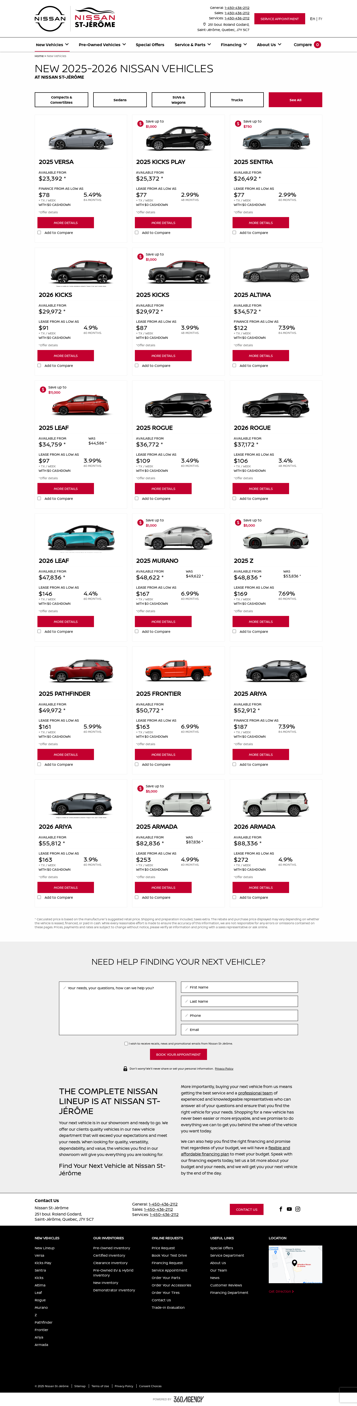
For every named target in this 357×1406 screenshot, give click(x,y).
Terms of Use (100, 1386)
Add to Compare (59, 232)
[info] (117, 1008)
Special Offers (150, 45)
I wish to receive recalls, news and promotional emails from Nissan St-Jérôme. (181, 1043)
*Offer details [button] (48, 212)
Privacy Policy (224, 1068)
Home (39, 56)
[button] (279, 18)
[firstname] (239, 987)
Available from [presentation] (52, 172)
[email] (239, 1029)
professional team (255, 1093)
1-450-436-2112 (237, 7)
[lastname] (239, 1001)
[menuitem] (52, 44)
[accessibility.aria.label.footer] (189, 1399)
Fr (320, 18)
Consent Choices (150, 1386)
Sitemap (80, 1386)
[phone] (239, 1015)
